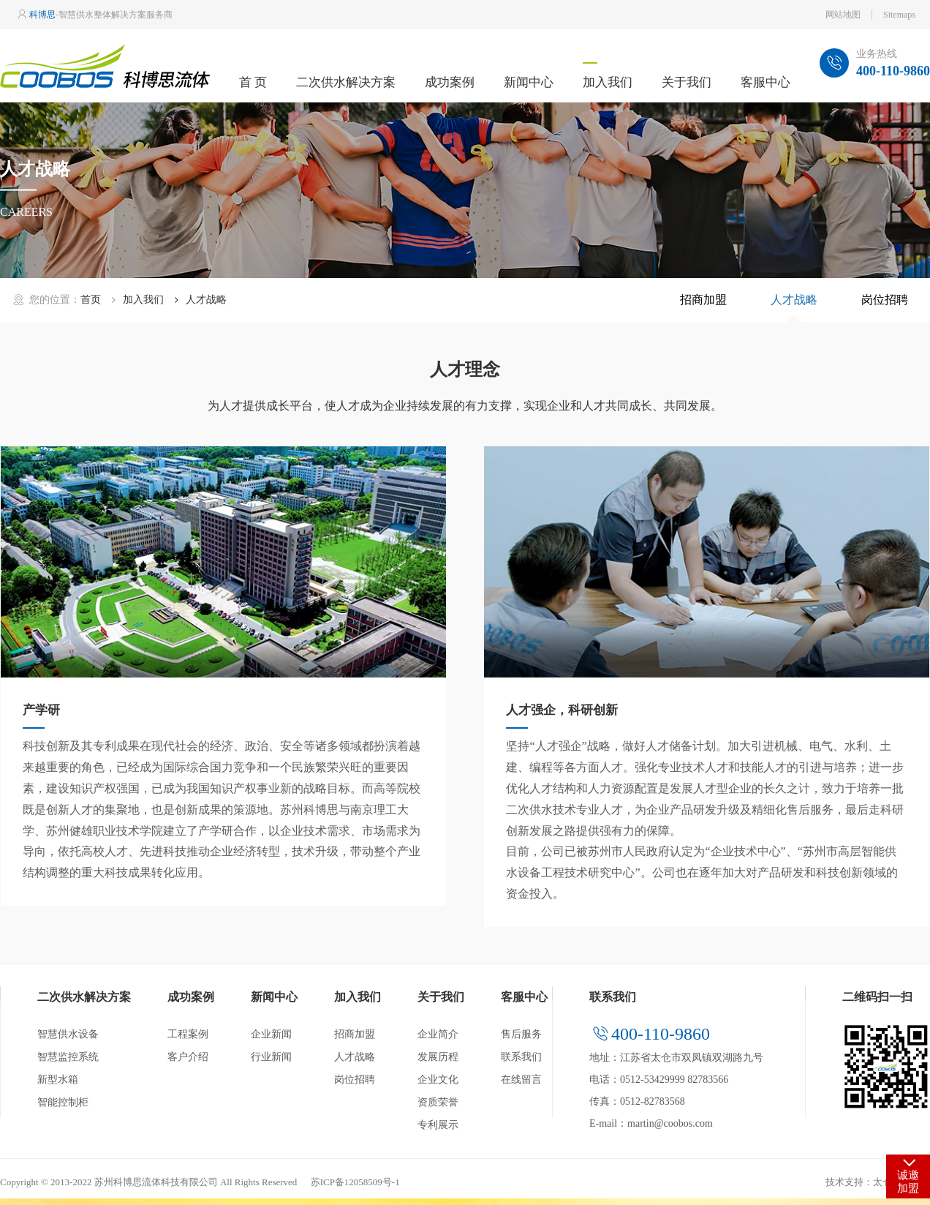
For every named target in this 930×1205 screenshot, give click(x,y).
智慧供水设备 (68, 1034)
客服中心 (765, 82)
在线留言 (521, 1079)
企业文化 (437, 1079)
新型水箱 (57, 1079)
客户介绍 (187, 1056)
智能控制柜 (62, 1102)
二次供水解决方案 (346, 82)
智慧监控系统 (68, 1056)
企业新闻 (271, 1034)
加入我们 (607, 82)
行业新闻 (271, 1056)
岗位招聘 (884, 299)
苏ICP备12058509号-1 (355, 1181)
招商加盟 (703, 299)
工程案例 (187, 1034)
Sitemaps (899, 15)
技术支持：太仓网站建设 (877, 1181)
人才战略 (794, 299)
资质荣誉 (437, 1102)
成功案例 (450, 82)
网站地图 (843, 15)
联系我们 (521, 1056)
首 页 (253, 82)
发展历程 (437, 1056)
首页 (90, 299)
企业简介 (437, 1034)
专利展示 (437, 1124)
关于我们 (686, 82)
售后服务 (521, 1034)
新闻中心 (528, 82)
